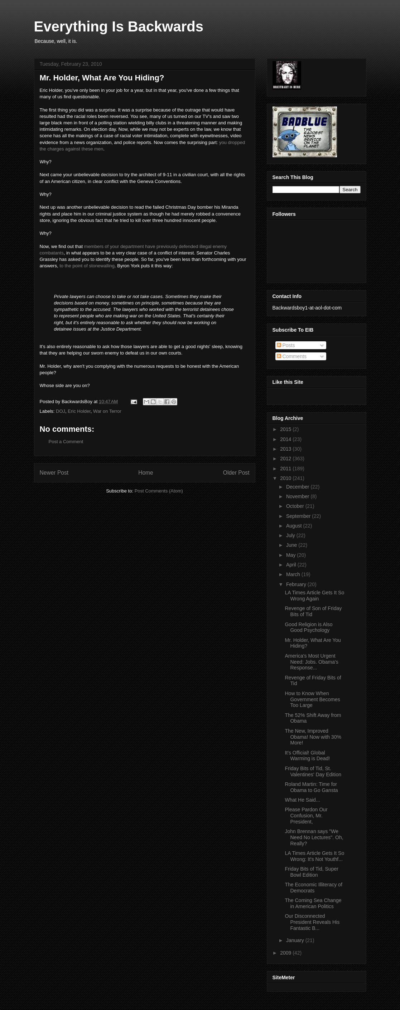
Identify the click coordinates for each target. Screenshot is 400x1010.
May (291, 555)
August (294, 526)
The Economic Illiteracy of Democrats (313, 887)
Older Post (236, 473)
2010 (286, 478)
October (295, 506)
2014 (286, 439)
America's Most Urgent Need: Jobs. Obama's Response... (311, 662)
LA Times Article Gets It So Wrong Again (314, 595)
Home (145, 473)
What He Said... (302, 800)
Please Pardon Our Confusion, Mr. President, (306, 816)
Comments (292, 356)
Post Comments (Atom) (159, 491)
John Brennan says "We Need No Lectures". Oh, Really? (314, 837)
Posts (286, 345)
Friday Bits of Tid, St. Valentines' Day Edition (313, 771)
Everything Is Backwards (119, 26)
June (292, 545)
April (292, 565)
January (295, 940)
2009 (286, 953)
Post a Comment (66, 441)
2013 (286, 449)
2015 (286, 429)
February (297, 584)
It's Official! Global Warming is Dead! (307, 756)
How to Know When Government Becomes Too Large (312, 699)
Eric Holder (79, 411)
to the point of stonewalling (87, 265)
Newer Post (54, 473)
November (298, 496)
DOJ (60, 411)
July (291, 535)
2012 (286, 458)
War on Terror (107, 411)
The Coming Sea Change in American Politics (313, 903)
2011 (286, 468)
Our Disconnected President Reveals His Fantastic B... (312, 922)
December (298, 487)
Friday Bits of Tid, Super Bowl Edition (311, 872)
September (299, 516)
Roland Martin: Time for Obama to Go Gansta (311, 787)
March (294, 574)
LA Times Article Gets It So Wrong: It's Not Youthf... (314, 856)
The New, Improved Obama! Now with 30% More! (313, 737)
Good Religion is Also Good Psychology (308, 627)
